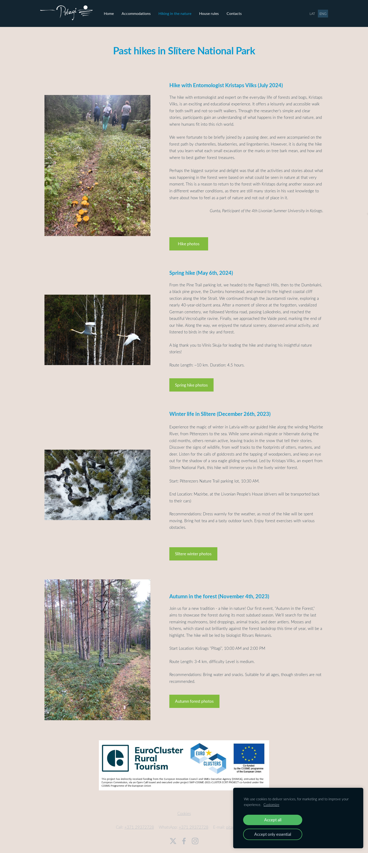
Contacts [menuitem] (238, 12)
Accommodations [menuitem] (140, 12)
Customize (271, 804)
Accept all (272, 820)
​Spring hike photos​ (191, 382)
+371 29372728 (139, 824)
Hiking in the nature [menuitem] (179, 12)
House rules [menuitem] (213, 12)
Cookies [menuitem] (184, 811)
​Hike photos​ (188, 241)
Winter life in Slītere (192, 411)
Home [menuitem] (113, 12)
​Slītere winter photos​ (193, 551)
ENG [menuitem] (318, 12)
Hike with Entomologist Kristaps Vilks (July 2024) (226, 82)
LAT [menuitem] (308, 12)
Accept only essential (272, 834)
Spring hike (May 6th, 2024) (201, 270)
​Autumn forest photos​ (194, 698)
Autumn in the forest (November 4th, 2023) (219, 593)
